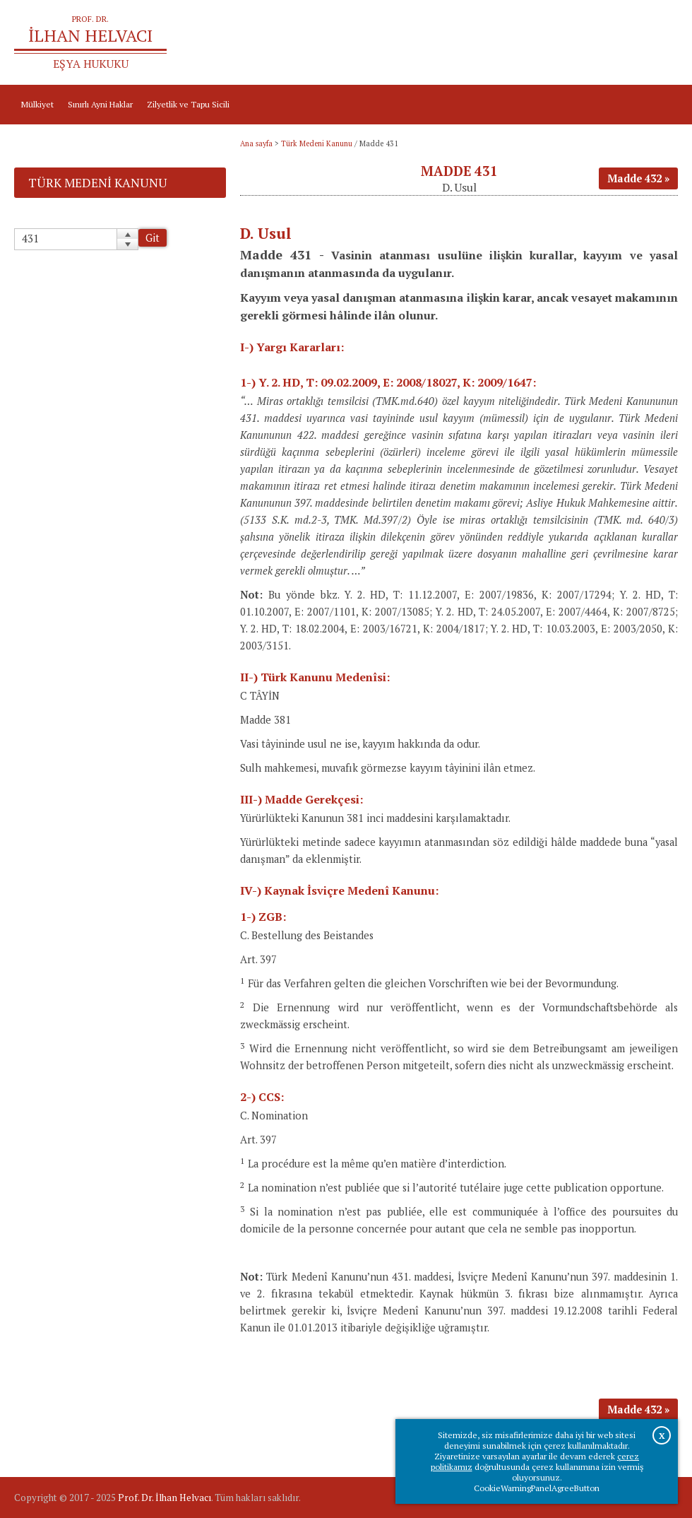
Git (152, 238)
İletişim (657, 42)
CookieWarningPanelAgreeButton (536, 1488)
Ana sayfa (519, 42)
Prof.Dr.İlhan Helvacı (590, 42)
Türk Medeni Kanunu (316, 143)
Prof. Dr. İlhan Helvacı (164, 1497)
